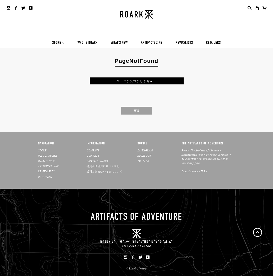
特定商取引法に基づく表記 (103, 166)
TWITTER (143, 161)
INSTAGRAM (145, 150)
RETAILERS (213, 43)
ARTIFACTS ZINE (151, 43)
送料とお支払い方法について (104, 171)
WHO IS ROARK (87, 43)
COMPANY (93, 150)
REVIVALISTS (184, 43)
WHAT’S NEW (46, 161)
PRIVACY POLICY (97, 161)
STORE (56, 43)
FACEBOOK (144, 155)
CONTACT (93, 155)
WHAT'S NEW (119, 43)
